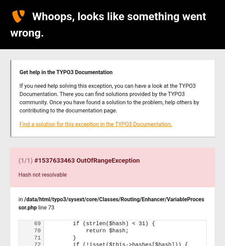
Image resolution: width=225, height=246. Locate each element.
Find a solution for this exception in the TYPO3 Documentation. (96, 124)
